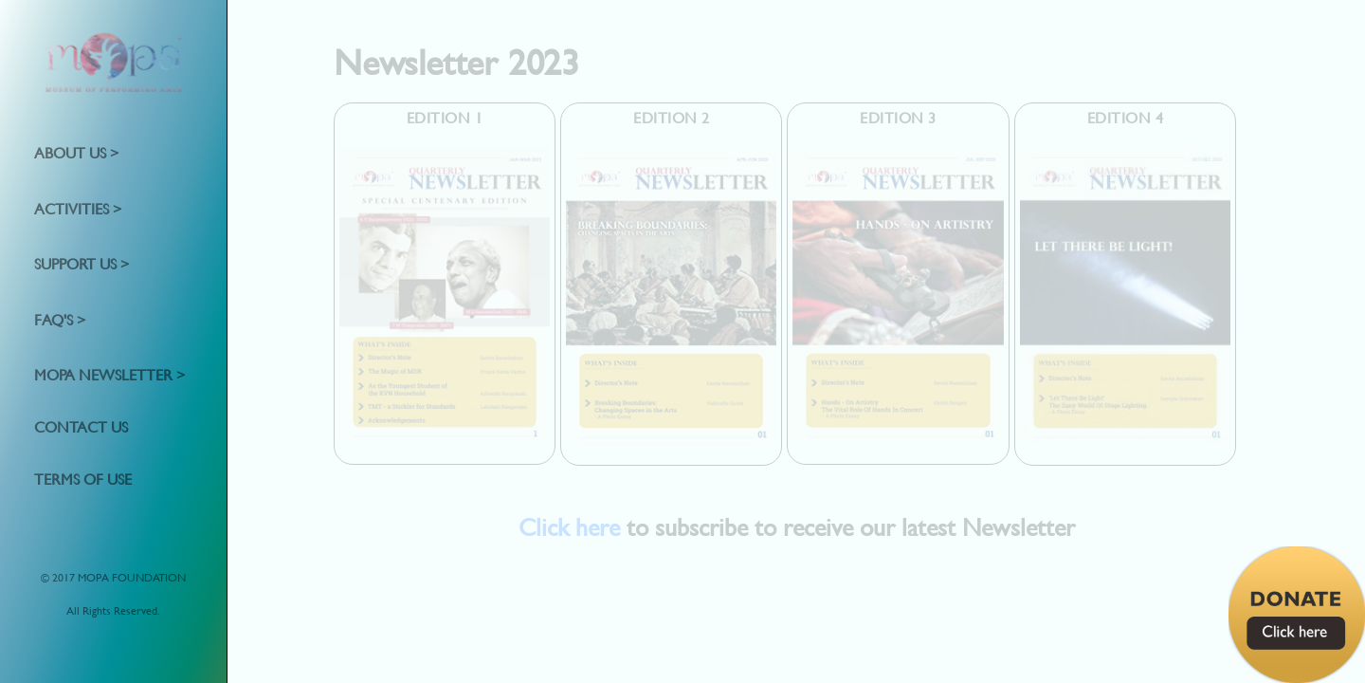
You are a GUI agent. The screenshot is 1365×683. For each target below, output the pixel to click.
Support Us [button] (77, 263)
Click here (569, 527)
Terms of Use (83, 478)
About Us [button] (72, 152)
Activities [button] (73, 207)
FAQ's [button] (55, 319)
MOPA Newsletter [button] (105, 374)
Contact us (81, 426)
